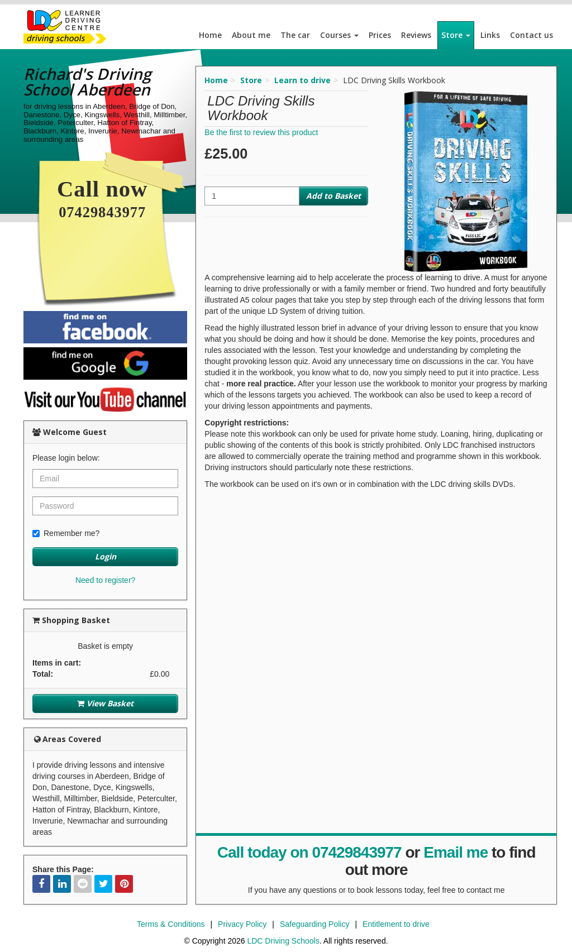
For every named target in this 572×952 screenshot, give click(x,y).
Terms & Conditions (170, 924)
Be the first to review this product (261, 132)
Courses (339, 35)
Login (105, 556)
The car (295, 35)
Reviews (416, 35)
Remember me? (65, 533)
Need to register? (105, 580)
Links (490, 35)
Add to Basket (333, 195)
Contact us (531, 35)
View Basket (105, 703)
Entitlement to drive (396, 924)
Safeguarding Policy (315, 924)
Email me (455, 852)
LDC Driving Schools (283, 940)
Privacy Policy (242, 924)
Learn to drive (302, 80)
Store (455, 35)
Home (210, 35)
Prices (380, 35)
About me (251, 35)
